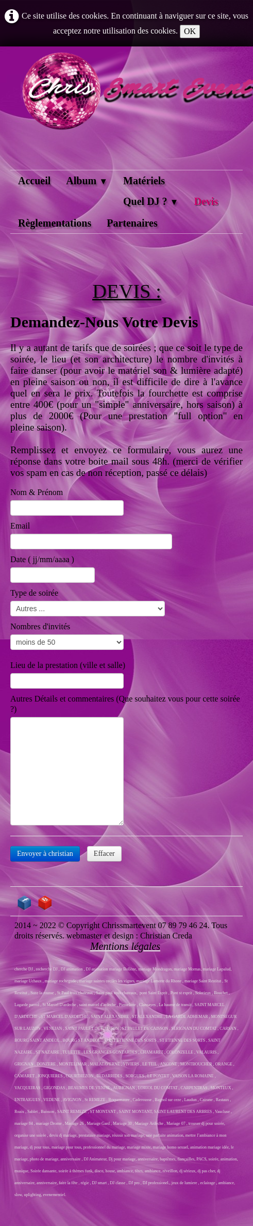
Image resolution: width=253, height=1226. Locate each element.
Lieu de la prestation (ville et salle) (67, 665)
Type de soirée (34, 592)
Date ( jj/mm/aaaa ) (42, 559)
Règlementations (54, 223)
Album (87, 180)
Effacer (104, 853)
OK (190, 31)
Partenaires (132, 223)
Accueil (34, 180)
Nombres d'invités (40, 626)
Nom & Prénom (36, 492)
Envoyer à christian (45, 853)
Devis (206, 201)
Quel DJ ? (150, 201)
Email (20, 525)
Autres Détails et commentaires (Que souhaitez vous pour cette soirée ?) (125, 703)
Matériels (144, 180)
